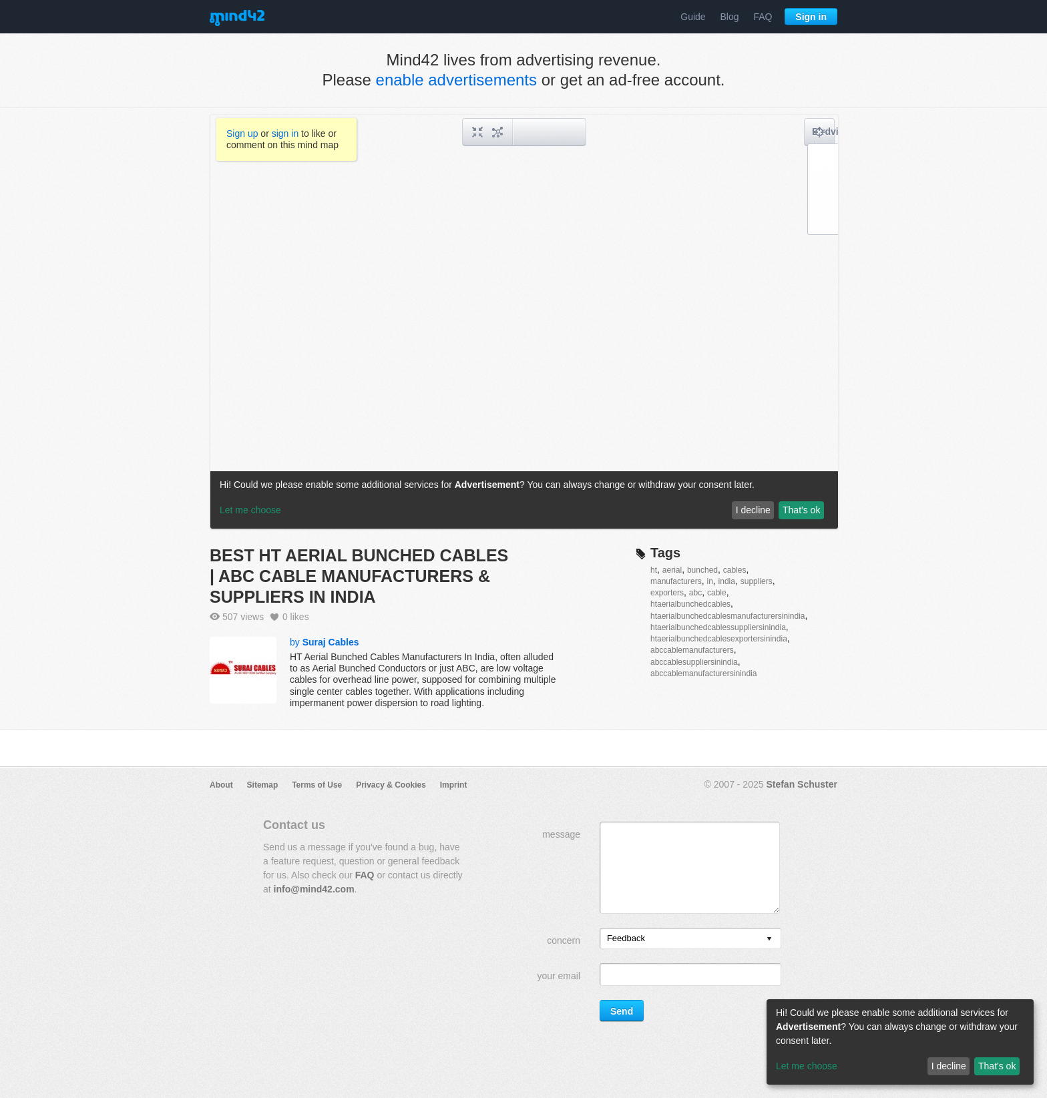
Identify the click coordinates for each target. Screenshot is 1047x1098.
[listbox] (690, 938)
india (726, 581)
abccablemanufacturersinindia (703, 673)
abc (695, 592)
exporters (667, 592)
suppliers (757, 581)
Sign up (242, 133)
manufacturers (676, 581)
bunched (702, 570)
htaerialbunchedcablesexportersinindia (718, 638)
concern (563, 940)
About (221, 785)
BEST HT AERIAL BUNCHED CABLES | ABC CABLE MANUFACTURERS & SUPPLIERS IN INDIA (359, 576)
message (561, 834)
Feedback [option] (626, 938)
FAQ (762, 16)
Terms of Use (317, 785)
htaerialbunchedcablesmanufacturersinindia (727, 616)
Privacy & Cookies (391, 785)
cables (735, 570)
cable (716, 592)
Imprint (453, 785)
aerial (672, 570)
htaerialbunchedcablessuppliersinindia (718, 627)
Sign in (811, 16)
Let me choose (806, 1066)
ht (653, 570)
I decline (948, 1066)
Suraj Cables (330, 642)
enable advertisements (456, 80)
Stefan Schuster (801, 784)
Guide (692, 16)
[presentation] (769, 939)
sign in (285, 133)
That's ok (997, 1066)
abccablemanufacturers (692, 650)
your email (558, 976)
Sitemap (262, 785)
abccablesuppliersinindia (694, 662)
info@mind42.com (314, 889)
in (709, 581)
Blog (729, 16)
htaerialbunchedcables (690, 604)
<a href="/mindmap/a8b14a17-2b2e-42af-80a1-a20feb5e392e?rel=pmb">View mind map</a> (524, 321)
